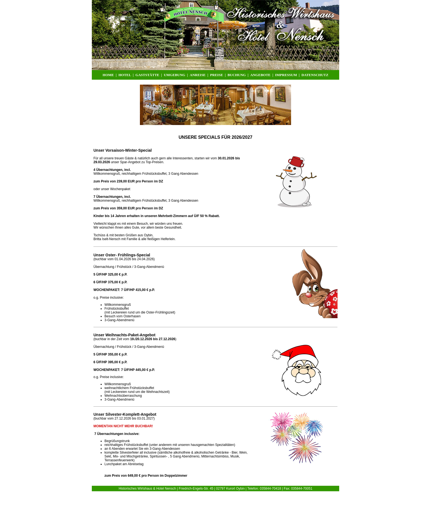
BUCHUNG (237, 75)
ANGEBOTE (260, 75)
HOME (108, 75)
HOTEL (125, 75)
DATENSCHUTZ (315, 75)
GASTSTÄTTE (148, 75)
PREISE (217, 75)
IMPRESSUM (286, 75)
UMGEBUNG (175, 75)
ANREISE (198, 75)
